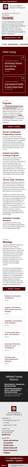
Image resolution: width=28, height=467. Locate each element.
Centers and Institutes (10, 440)
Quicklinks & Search (18, 465)
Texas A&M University (9, 1)
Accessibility (19, 460)
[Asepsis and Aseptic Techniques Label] (14, 298)
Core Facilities (8, 443)
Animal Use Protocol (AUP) (12, 116)
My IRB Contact (8, 445)
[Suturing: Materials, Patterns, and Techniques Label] (14, 347)
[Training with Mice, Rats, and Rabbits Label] (14, 334)
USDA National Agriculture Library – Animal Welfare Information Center (13, 390)
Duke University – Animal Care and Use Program (14, 385)
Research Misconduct (10, 450)
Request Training (15, 126)
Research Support (13, 44)
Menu (4, 465)
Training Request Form (13, 37)
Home (5, 44)
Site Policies (10, 460)
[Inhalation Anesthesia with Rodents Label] (14, 323)
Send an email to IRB (10, 448)
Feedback (6, 452)
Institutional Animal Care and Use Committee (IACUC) (13, 107)
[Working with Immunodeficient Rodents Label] (14, 360)
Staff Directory (6, 434)
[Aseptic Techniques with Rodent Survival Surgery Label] (14, 310)
